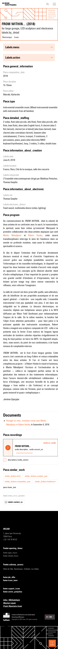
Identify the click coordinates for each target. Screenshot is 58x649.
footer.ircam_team (12, 580)
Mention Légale (11, 603)
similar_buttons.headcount (45, 481)
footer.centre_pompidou (14, 591)
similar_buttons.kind (12, 476)
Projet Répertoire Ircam (14, 606)
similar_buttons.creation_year (36, 476)
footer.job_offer (10, 577)
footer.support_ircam (13, 588)
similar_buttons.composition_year (17, 481)
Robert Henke (35, 235)
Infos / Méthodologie (13, 600)
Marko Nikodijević (12, 235)
